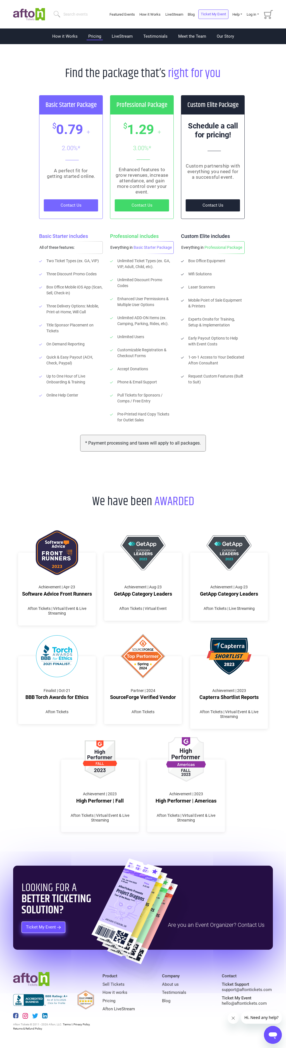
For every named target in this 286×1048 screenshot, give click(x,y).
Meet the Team (192, 36)
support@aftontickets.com (247, 989)
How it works (115, 992)
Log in (251, 14)
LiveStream (174, 14)
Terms (67, 1024)
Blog (191, 14)
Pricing (94, 36)
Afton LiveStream (119, 1008)
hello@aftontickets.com (244, 1003)
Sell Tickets (114, 984)
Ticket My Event (213, 14)
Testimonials (155, 36)
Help (236, 14)
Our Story (225, 36)
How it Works (150, 14)
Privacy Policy (81, 1024)
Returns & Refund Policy (27, 1028)
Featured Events (122, 14)
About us (170, 984)
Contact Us (71, 205)
